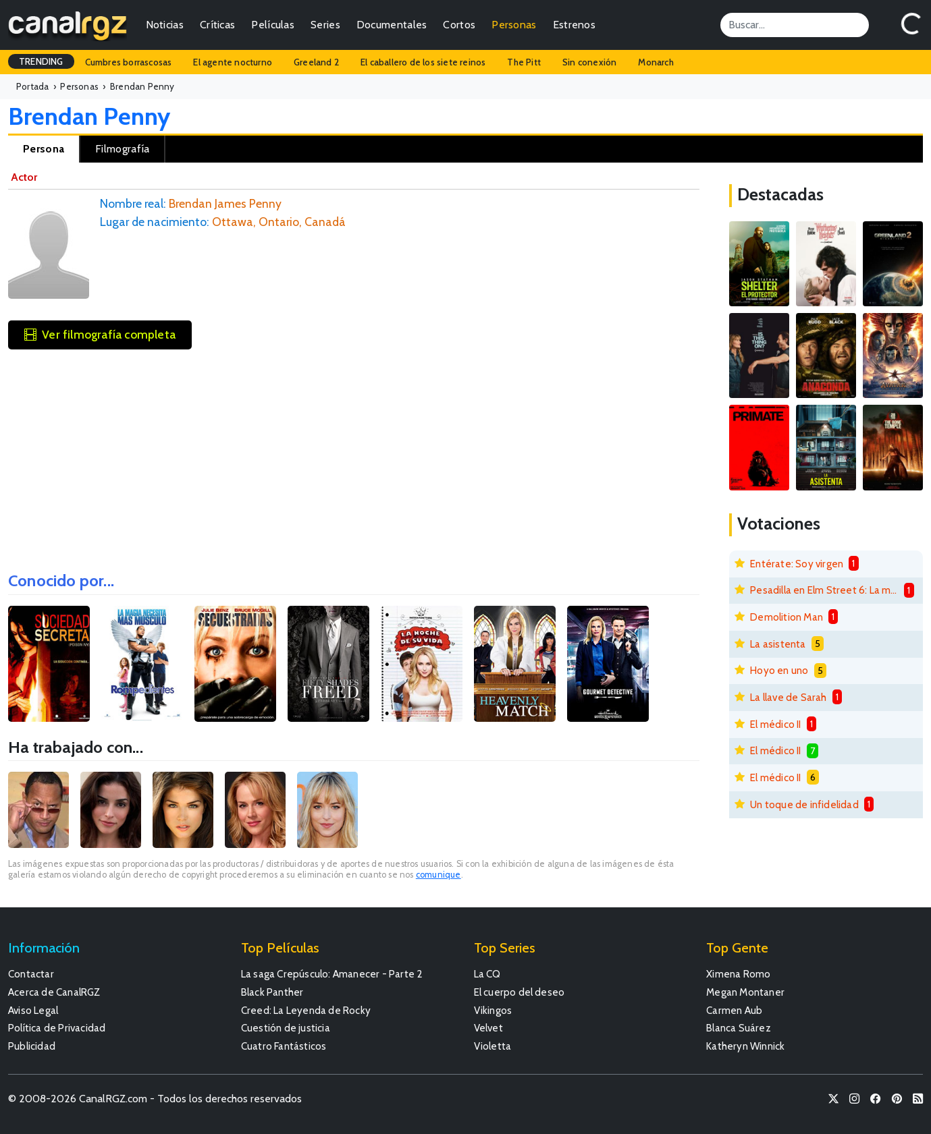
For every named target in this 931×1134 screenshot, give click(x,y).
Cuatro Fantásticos (284, 1046)
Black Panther (272, 992)
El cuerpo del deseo (519, 992)
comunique (438, 875)
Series (325, 24)
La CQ (487, 973)
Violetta (493, 1046)
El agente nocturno (232, 62)
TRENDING (41, 61)
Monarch (655, 62)
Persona (43, 148)
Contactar (31, 973)
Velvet (488, 1027)
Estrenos (574, 24)
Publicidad (31, 1046)
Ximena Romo (738, 973)
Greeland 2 (316, 62)
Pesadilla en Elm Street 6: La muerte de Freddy (824, 590)
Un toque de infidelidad (804, 804)
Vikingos (493, 1010)
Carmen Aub (734, 1010)
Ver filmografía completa (100, 334)
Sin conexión (589, 62)
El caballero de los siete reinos (423, 62)
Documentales (391, 24)
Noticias (165, 24)
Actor (24, 177)
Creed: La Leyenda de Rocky (306, 1010)
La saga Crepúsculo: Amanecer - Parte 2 (332, 973)
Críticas (217, 24)
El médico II (775, 724)
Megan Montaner (745, 992)
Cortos (459, 24)
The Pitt (524, 62)
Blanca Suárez (738, 1027)
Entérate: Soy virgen (796, 563)
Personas (513, 24)
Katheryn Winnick (745, 1046)
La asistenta (777, 643)
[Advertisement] (353, 456)
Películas (272, 24)
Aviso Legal (33, 1010)
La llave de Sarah (788, 697)
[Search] (794, 25)
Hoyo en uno (779, 670)
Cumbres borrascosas (128, 62)
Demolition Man (786, 617)
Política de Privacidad (56, 1027)
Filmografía (122, 148)
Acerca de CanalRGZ (54, 992)
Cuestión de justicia (285, 1027)
